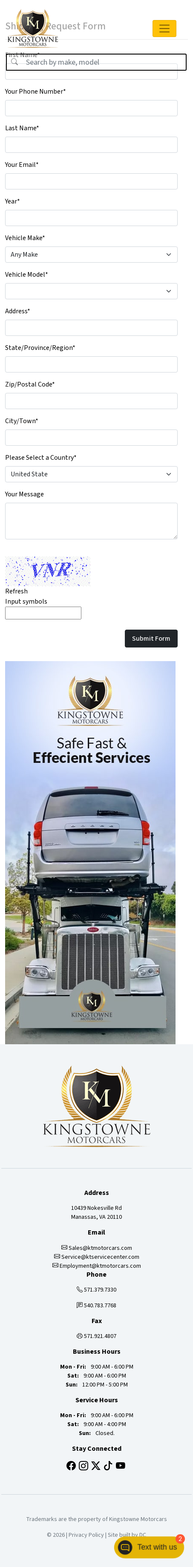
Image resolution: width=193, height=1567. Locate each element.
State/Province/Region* (40, 347)
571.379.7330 (96, 1290)
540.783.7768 (96, 1305)
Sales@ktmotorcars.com (96, 1248)
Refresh (16, 591)
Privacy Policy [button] (86, 1535)
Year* (12, 201)
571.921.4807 (96, 1336)
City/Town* (21, 421)
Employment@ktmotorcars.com (96, 1266)
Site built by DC (127, 1535)
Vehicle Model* (26, 274)
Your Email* (22, 164)
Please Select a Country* (41, 457)
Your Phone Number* (35, 91)
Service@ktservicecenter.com (96, 1257)
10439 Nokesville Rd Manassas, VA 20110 (96, 1212)
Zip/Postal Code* (30, 384)
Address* (17, 311)
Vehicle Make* (25, 238)
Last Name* (22, 128)
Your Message (24, 494)
